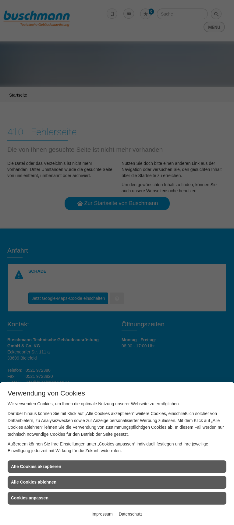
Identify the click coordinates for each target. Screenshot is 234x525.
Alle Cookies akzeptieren (36, 466)
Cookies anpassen (29, 497)
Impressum (101, 514)
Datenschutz (131, 514)
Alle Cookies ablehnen (33, 482)
